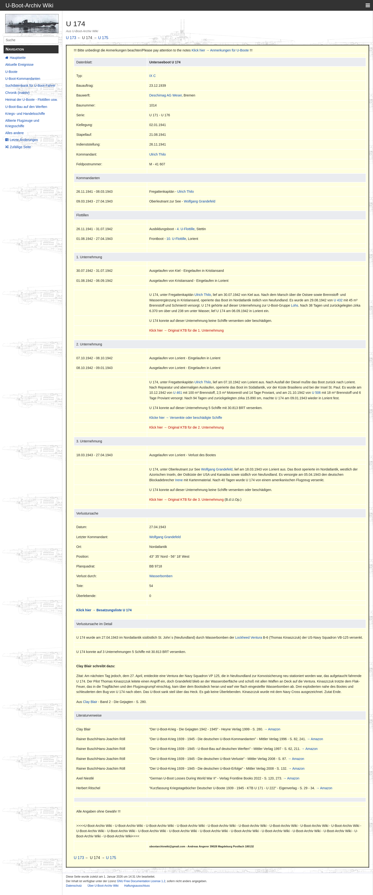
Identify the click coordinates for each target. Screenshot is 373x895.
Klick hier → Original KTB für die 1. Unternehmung (186, 330)
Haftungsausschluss (137, 885)
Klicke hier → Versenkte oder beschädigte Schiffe (185, 418)
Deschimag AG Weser (165, 95)
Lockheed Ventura (248, 637)
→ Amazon (272, 729)
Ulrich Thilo (157, 154)
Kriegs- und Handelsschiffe (25, 114)
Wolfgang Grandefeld (199, 201)
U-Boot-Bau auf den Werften (26, 107)
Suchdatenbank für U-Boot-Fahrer (30, 85)
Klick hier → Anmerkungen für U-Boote (220, 50)
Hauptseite (18, 58)
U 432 (338, 300)
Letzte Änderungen (24, 140)
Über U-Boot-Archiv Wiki (103, 885)
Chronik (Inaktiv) (17, 93)
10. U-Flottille (176, 239)
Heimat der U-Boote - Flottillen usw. (31, 99)
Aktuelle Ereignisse (19, 64)
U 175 (103, 38)
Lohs (294, 305)
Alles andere (14, 133)
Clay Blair (90, 702)
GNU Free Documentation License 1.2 (141, 881)
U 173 (71, 38)
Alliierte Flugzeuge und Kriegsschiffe (22, 123)
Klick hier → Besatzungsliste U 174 (104, 610)
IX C (152, 76)
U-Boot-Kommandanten (22, 79)
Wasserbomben (160, 576)
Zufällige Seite (20, 147)
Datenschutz (74, 885)
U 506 (316, 392)
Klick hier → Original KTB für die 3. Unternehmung (186, 499)
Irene (179, 480)
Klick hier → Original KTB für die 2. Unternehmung (186, 427)
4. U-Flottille (186, 229)
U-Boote (11, 72)
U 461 (177, 392)
